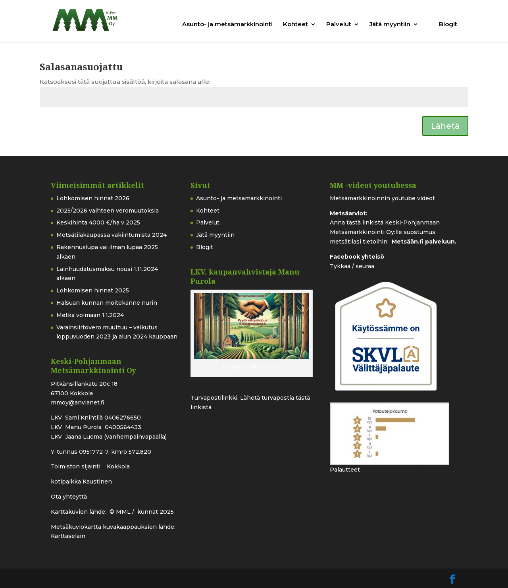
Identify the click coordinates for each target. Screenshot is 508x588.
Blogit (448, 24)
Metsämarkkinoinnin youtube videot (382, 198)
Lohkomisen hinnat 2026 (92, 198)
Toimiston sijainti (76, 466)
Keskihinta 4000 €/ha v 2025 (98, 222)
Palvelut (338, 24)
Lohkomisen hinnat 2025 (92, 290)
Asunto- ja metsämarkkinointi (227, 24)
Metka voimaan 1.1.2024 (90, 315)
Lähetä (445, 126)
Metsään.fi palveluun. (424, 241)
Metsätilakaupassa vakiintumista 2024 (111, 234)
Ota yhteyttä (69, 496)
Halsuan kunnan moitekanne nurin (106, 302)
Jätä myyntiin (389, 24)
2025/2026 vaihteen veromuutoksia (107, 210)
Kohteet (295, 24)
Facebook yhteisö (357, 256)
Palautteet (345, 469)
